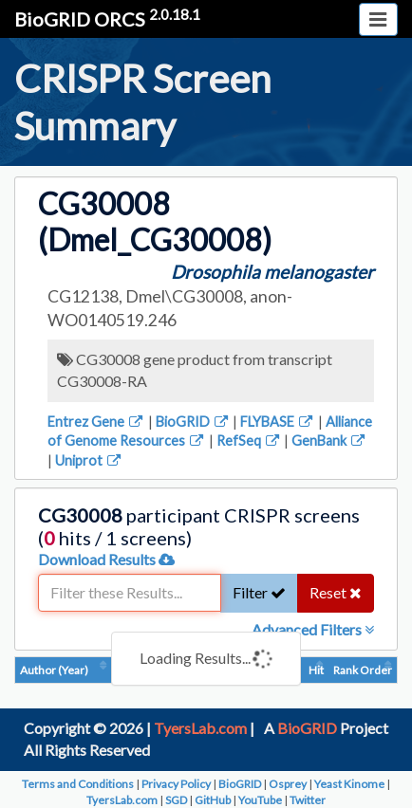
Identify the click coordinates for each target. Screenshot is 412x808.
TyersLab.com (200, 728)
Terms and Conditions (78, 784)
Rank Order (362, 670)
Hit (316, 670)
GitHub (213, 800)
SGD (176, 800)
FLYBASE (277, 421)
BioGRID (193, 421)
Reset (335, 592)
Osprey (288, 784)
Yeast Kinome (349, 784)
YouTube (260, 800)
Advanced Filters (313, 629)
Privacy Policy (176, 784)
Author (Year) (54, 670)
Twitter (308, 800)
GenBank (329, 440)
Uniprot (89, 460)
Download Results (106, 559)
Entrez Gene (96, 421)
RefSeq (249, 440)
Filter (259, 592)
